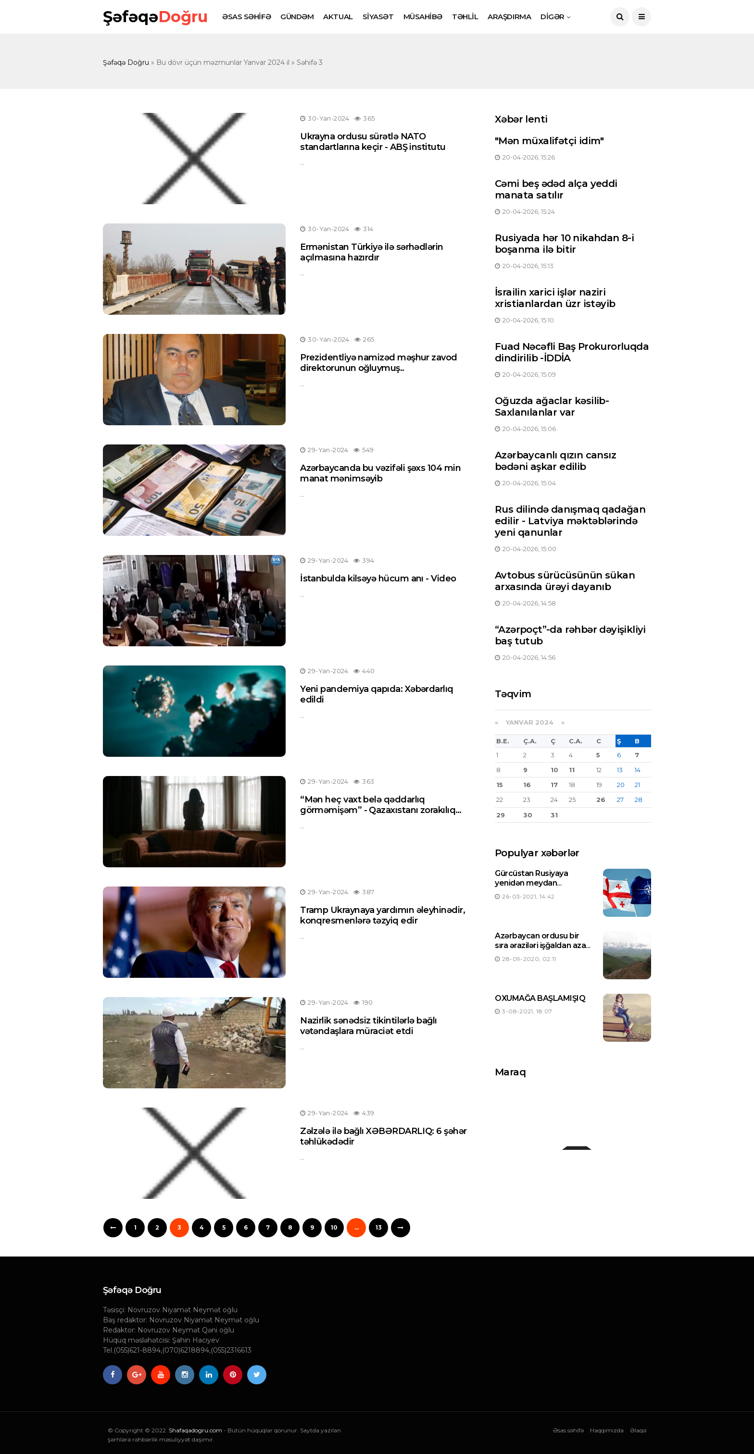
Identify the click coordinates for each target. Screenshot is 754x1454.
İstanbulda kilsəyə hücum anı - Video (378, 578)
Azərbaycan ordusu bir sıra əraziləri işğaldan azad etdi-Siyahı (543, 946)
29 (500, 815)
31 (554, 815)
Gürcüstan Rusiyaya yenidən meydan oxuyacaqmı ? (531, 883)
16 (527, 785)
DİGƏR (552, 16)
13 (379, 1227)
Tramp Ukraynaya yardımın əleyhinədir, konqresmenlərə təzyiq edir (382, 915)
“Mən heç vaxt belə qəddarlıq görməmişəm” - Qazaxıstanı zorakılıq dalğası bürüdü (377, 810)
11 (572, 770)
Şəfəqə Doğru (126, 62)
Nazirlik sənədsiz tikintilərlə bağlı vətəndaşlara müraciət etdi (368, 1025)
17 (554, 785)
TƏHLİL (465, 16)
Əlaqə (638, 1430)
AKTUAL (337, 16)
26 (600, 799)
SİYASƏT (378, 16)
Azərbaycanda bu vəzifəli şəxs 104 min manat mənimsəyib (380, 473)
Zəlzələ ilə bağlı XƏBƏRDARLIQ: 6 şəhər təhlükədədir (383, 1136)
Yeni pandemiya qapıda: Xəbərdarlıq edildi (376, 694)
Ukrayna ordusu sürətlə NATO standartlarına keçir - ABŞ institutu (373, 141)
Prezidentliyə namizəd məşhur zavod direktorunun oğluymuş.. (378, 362)
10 (334, 1227)
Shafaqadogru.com (195, 1430)
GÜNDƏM (297, 16)
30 (527, 815)
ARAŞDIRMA (509, 16)
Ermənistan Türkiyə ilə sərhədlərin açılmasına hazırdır (371, 252)
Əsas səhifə (568, 1430)
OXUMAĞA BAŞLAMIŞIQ (540, 998)
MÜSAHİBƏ (422, 16)
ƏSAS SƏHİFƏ (246, 16)
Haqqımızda (607, 1430)
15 (499, 785)
